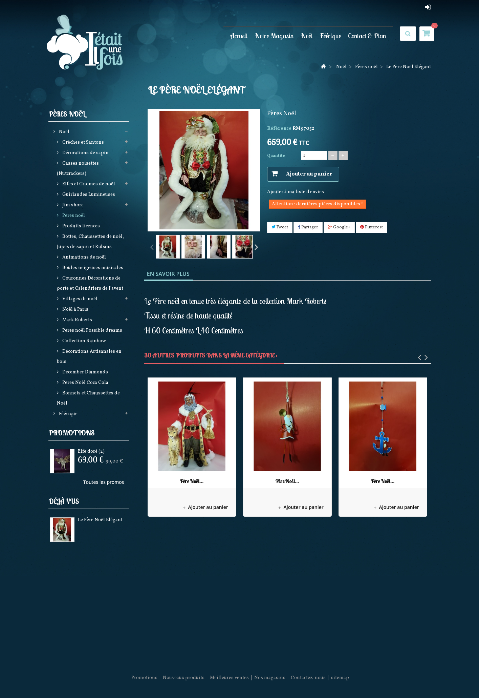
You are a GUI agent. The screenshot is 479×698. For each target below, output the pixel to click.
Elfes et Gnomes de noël (88, 184)
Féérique (330, 36)
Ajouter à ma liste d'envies (295, 192)
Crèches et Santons (82, 142)
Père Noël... (191, 481)
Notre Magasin (274, 36)
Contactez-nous (308, 678)
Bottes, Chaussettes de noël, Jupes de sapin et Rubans (90, 241)
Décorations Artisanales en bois (89, 356)
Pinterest (371, 227)
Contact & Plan (367, 36)
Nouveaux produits (183, 678)
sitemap (340, 678)
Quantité (276, 156)
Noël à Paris (74, 309)
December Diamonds (84, 372)
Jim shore (72, 205)
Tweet (279, 227)
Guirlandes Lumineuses (88, 194)
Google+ (339, 227)
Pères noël (73, 215)
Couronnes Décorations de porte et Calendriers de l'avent (90, 283)
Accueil (239, 36)
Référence (279, 128)
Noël (307, 36)
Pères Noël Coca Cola (84, 382)
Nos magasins (269, 678)
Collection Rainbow (83, 341)
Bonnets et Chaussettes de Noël (88, 398)
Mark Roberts (76, 320)
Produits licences (80, 226)
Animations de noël (83, 257)
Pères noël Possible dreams (91, 330)
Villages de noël (79, 299)
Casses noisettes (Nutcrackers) (78, 168)
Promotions (71, 433)
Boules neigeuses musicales (92, 268)
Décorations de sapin (85, 153)
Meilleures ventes (229, 678)
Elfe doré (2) (91, 451)
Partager (308, 227)
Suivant (256, 246)
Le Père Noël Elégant (100, 520)
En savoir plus (168, 274)
